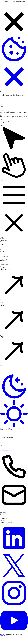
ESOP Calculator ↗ (6, 450)
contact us (12, 2)
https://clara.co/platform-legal (4, 635)
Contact (3, 440)
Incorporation (2, 443)
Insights (3, 450)
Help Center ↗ (11, 450)
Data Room (5, 443)
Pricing (1, 450)
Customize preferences (3, 7)
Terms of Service (2, 2)
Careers (1, 440)
